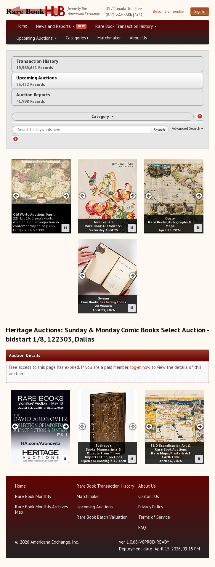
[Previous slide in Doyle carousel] (148, 196)
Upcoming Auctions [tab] (36, 81)
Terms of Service (154, 517)
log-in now (140, 367)
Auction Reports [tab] (33, 98)
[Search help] (15, 139)
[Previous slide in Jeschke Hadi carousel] (82, 196)
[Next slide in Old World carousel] (66, 196)
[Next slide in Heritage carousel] (65, 426)
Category (103, 116)
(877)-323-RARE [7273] (125, 14)
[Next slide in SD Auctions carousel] (199, 426)
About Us (138, 38)
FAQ (142, 527)
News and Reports (55, 26)
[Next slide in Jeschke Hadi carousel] (133, 196)
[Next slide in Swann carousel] (133, 276)
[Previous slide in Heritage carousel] (15, 426)
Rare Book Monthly (33, 496)
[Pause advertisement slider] (65, 228)
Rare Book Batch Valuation (102, 517)
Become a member (168, 11)
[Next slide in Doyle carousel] (199, 196)
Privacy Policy (150, 507)
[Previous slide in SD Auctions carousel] (149, 426)
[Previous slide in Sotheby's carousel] (82, 426)
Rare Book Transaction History (126, 26)
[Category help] (199, 117)
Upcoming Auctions (37, 38)
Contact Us (148, 496)
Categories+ (77, 38)
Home (22, 26)
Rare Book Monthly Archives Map (41, 509)
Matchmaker (109, 38)
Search (159, 129)
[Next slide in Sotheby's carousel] (133, 426)
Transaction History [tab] (37, 64)
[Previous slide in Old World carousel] (16, 196)
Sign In (199, 11)
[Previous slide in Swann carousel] (82, 276)
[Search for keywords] (90, 130)
